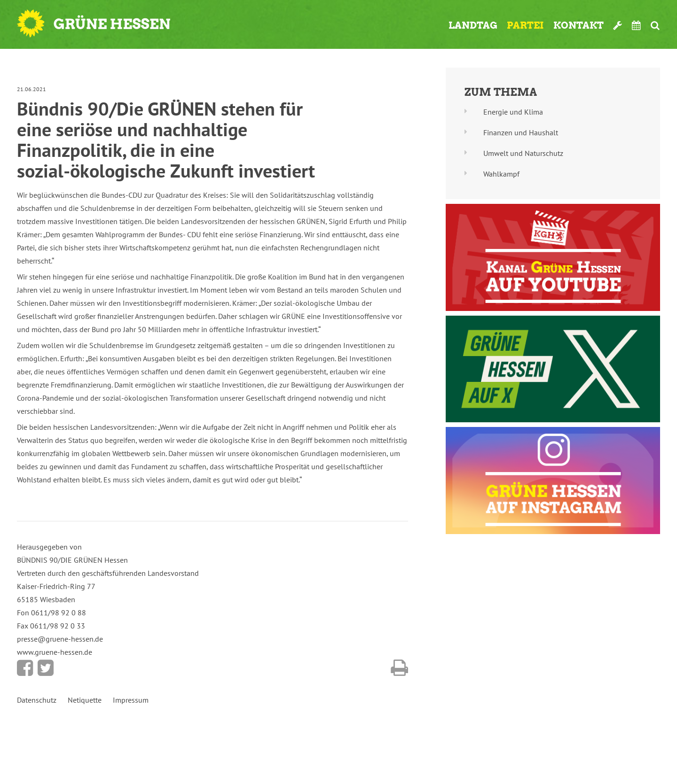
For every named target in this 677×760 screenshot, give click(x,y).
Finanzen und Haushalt (520, 132)
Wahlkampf (501, 173)
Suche (655, 25)
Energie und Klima (513, 111)
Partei (525, 25)
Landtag (473, 25)
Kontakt (578, 25)
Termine (636, 25)
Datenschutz (36, 700)
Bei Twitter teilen (46, 668)
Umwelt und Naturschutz (523, 153)
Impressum (131, 700)
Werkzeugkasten (617, 25)
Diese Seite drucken (399, 668)
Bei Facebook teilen (25, 668)
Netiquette (85, 700)
